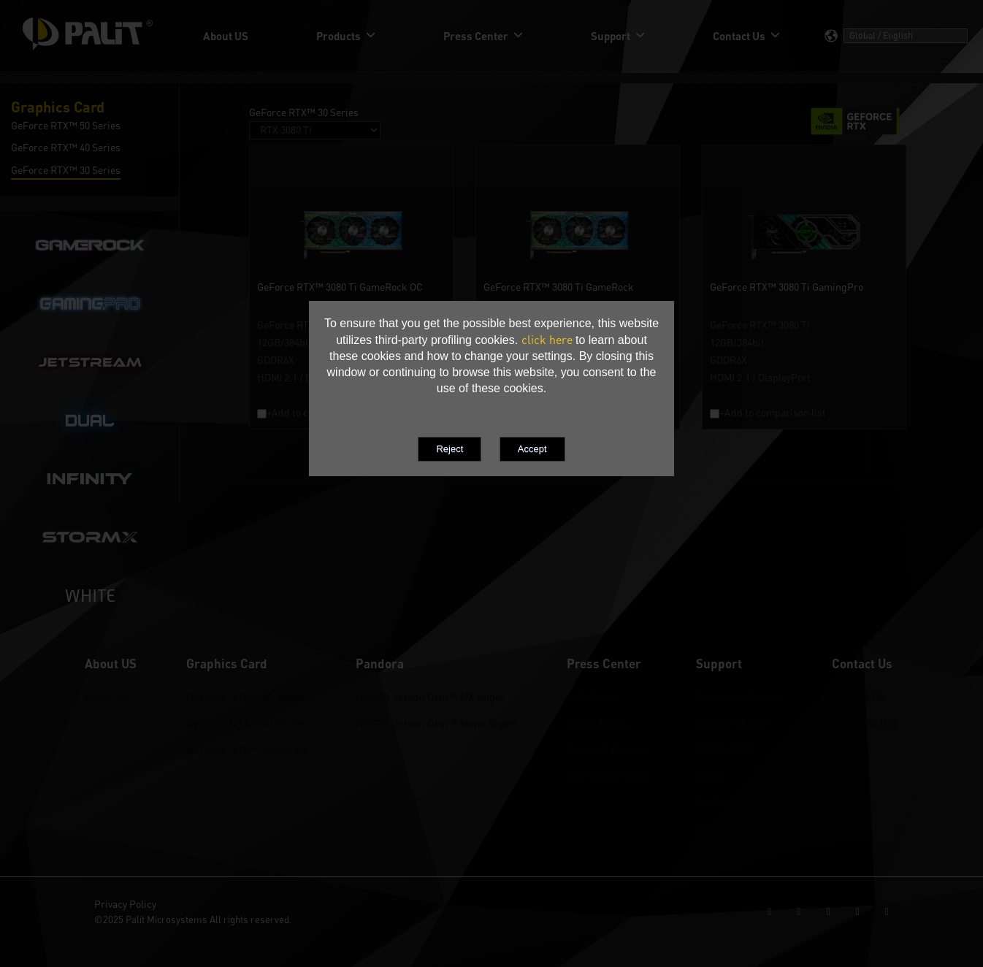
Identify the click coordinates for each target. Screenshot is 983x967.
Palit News (593, 696)
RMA (707, 828)
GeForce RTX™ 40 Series (246, 723)
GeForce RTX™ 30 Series (246, 749)
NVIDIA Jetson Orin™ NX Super (430, 696)
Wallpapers (723, 802)
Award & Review (606, 749)
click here (547, 339)
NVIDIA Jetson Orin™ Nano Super (436, 723)
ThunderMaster (732, 723)
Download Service (739, 696)
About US (107, 696)
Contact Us (858, 696)
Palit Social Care (607, 775)
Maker (711, 775)
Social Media (597, 723)
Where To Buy (865, 723)
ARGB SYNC (725, 749)
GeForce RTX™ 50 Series (246, 696)
